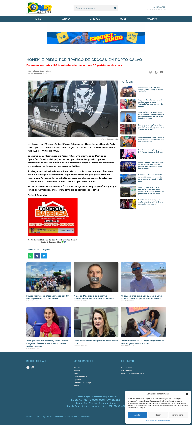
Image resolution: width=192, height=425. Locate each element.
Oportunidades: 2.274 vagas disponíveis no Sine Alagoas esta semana (142, 342)
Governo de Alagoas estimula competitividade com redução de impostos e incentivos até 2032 (150, 178)
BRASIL (123, 19)
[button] (187, 394)
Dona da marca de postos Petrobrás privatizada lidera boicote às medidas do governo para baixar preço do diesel (150, 190)
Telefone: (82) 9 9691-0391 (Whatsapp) (96, 399)
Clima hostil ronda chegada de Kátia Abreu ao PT (96, 342)
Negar (158, 415)
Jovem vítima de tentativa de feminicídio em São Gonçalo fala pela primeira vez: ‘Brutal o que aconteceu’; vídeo (151, 115)
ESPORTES (151, 19)
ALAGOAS (95, 19)
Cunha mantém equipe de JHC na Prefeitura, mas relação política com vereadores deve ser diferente (151, 165)
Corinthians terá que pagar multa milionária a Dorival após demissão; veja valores (150, 202)
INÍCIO (38, 19)
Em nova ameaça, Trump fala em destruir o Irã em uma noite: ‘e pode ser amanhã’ (151, 127)
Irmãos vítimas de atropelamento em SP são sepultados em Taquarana (47, 297)
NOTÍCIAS (65, 19)
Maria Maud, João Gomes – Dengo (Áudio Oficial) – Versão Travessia (150, 89)
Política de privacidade (162, 420)
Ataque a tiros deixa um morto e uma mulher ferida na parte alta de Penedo (141, 297)
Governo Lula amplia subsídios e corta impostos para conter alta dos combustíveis (151, 139)
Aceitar (137, 415)
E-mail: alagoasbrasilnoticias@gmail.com (96, 396)
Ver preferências (178, 415)
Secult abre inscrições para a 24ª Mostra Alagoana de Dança (150, 151)
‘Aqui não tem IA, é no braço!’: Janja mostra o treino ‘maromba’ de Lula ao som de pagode (150, 103)
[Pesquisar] (115, 8)
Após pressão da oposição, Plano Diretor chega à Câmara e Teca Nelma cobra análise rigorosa (47, 343)
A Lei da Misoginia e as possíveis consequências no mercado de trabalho (94, 297)
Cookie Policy (149, 420)
